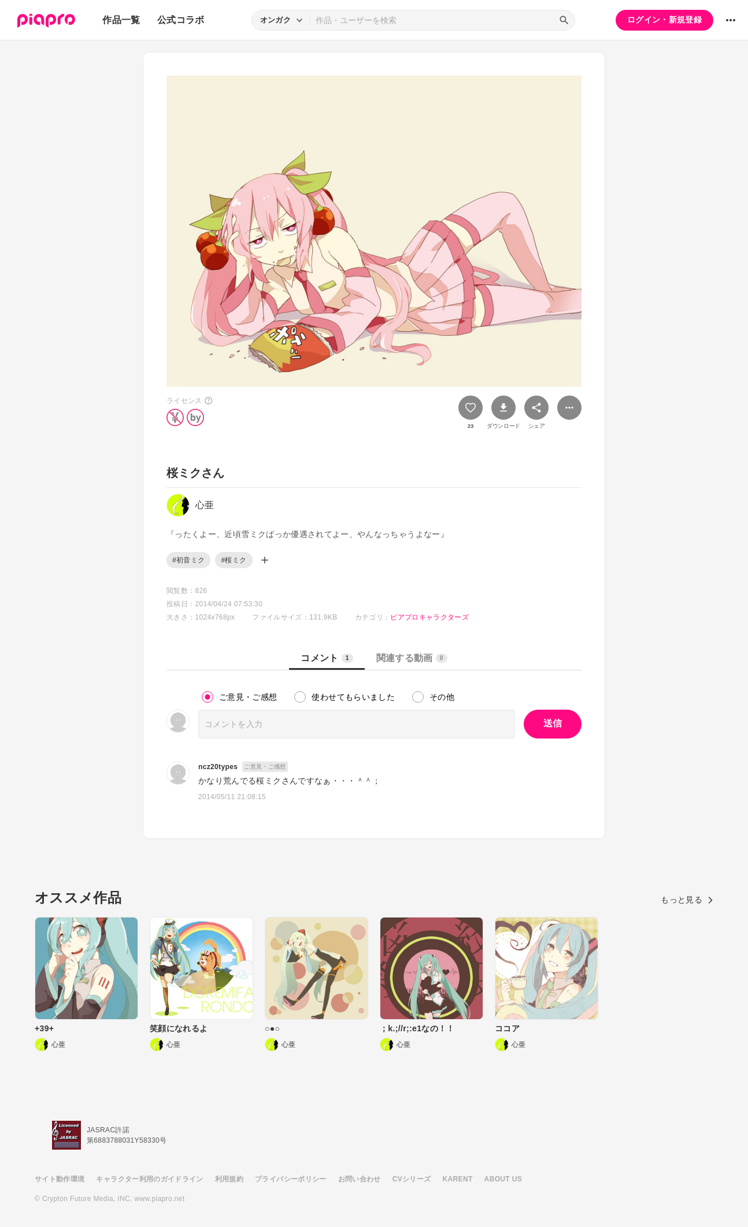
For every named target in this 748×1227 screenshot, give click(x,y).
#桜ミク (233, 560)
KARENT (458, 1179)
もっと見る (687, 899)
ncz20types (218, 767)
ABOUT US (503, 1179)
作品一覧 (121, 20)
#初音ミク (188, 560)
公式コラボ (181, 20)
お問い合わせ (359, 1179)
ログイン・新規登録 (664, 19)
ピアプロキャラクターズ (429, 617)
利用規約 (229, 1179)
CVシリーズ (411, 1179)
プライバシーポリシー (291, 1179)
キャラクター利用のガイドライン (149, 1179)
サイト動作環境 (59, 1179)
